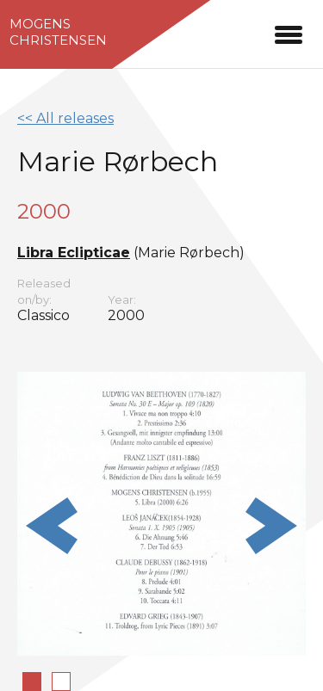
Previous (52, 525)
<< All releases (65, 118)
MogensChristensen (58, 31)
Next (271, 525)
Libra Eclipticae (73, 252)
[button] (288, 32)
